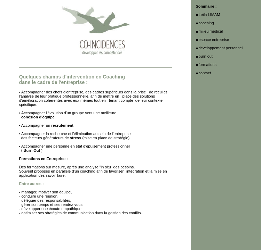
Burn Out (32, 150)
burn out (206, 56)
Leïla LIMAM (209, 14)
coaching (87, 171)
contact (205, 73)
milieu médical (211, 31)
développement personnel (221, 48)
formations (207, 64)
